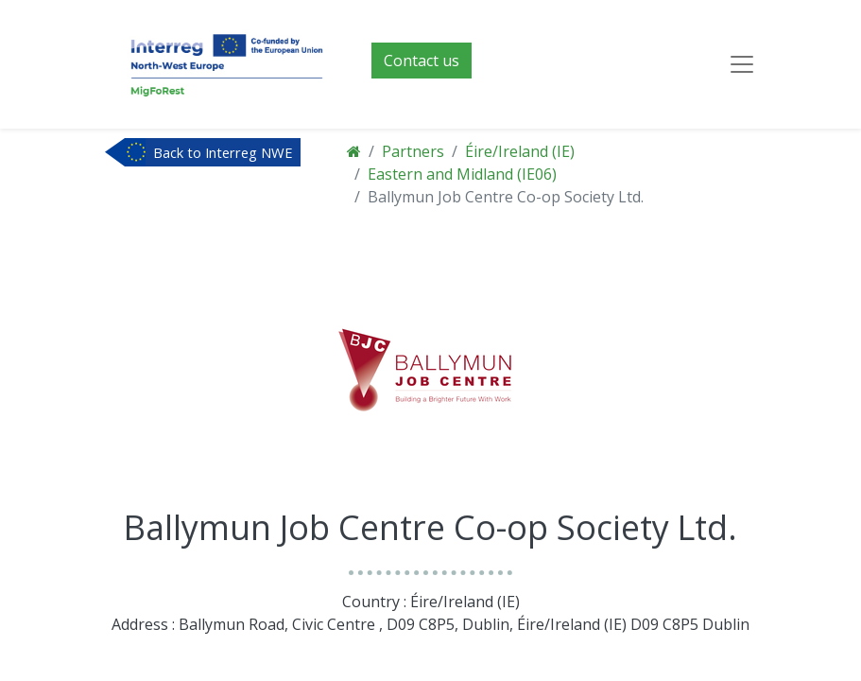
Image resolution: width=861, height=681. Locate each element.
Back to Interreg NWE (223, 152)
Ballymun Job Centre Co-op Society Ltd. (506, 196)
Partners (413, 151)
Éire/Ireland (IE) (520, 151)
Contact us (421, 60)
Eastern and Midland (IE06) (462, 174)
